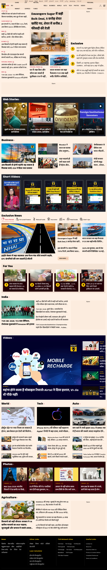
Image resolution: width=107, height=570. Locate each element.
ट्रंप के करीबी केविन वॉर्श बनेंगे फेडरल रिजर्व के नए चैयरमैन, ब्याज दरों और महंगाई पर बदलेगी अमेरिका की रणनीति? (23, 447)
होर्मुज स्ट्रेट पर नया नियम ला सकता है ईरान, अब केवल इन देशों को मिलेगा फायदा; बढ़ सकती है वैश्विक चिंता (16, 429)
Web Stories (11, 99)
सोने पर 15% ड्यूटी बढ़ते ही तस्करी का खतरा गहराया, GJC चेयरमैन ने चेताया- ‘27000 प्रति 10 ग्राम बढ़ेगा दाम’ (91, 72)
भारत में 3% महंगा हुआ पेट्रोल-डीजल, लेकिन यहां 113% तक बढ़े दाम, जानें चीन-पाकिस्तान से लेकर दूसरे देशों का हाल (91, 49)
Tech (70, 6)
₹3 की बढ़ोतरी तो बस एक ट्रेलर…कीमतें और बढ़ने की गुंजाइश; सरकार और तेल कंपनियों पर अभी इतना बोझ (90, 57)
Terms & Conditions (91, 558)
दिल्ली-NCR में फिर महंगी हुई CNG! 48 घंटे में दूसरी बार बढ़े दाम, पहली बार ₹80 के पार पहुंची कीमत (94, 447)
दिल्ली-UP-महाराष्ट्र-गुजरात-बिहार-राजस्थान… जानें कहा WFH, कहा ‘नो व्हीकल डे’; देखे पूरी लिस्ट (91, 64)
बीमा (13, 547)
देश (11, 549)
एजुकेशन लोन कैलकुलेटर (37, 564)
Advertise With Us (91, 550)
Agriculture (8, 497)
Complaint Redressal (92, 556)
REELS (45, 6)
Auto (65, 6)
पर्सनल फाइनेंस (20, 544)
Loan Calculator (36, 551)
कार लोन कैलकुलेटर (35, 561)
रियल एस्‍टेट (4, 549)
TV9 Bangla (61, 550)
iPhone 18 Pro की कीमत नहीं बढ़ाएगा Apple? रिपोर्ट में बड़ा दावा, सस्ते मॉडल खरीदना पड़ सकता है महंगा (52, 429)
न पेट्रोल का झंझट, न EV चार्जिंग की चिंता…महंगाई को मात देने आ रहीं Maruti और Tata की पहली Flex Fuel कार (94, 438)
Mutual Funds (102, 343)
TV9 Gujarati (61, 547)
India (2, 32)
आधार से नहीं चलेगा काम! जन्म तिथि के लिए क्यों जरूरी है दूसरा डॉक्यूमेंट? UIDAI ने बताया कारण (65, 488)
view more (62, 258)
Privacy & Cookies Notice (93, 553)
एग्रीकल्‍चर (4, 552)
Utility (3, 11)
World (59, 6)
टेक (20, 549)
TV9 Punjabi (69, 553)
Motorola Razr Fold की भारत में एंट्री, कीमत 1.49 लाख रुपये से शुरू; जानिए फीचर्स (59, 438)
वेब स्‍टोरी (32, 547)
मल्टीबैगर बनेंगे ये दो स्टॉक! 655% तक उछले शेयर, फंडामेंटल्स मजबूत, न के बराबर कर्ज (103, 364)
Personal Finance (6, 62)
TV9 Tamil (69, 550)
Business (52, 6)
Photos (76, 6)
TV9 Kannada (71, 547)
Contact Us (89, 544)
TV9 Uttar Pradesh (63, 556)
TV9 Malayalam (78, 550)
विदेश (15, 549)
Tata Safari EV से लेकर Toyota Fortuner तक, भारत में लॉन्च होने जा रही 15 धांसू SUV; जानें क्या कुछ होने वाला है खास (94, 455)
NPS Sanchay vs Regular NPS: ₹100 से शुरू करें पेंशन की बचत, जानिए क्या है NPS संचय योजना (103, 394)
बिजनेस (3, 544)
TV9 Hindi (60, 544)
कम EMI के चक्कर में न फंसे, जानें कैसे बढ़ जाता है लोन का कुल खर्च (91, 488)
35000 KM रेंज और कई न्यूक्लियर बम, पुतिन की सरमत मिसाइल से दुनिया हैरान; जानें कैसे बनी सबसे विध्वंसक (23, 455)
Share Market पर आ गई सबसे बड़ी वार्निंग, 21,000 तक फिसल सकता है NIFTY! (103, 379)
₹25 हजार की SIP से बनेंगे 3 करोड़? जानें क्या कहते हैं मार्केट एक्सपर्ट (103, 349)
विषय (37, 544)
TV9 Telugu (68, 544)
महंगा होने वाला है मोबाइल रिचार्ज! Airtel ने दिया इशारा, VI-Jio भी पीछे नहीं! (40, 392)
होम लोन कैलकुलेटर (35, 555)
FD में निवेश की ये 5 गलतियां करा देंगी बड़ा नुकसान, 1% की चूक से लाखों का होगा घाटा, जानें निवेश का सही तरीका (40, 488)
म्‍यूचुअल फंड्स (5, 547)
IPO (12, 6)
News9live (61, 553)
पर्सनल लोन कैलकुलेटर (36, 558)
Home (7, 6)
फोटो (42, 544)
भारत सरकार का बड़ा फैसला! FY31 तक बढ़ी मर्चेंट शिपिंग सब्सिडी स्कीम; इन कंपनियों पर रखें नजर (59, 73)
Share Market (5, 21)
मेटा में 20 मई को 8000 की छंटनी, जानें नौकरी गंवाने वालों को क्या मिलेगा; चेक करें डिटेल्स (59, 455)
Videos (83, 6)
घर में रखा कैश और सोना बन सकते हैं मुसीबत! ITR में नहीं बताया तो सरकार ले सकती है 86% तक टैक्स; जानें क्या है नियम (38, 73)
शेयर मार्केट (11, 544)
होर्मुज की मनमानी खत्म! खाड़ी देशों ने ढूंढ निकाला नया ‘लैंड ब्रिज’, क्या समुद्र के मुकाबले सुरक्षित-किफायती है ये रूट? (22, 438)
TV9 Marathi (77, 544)
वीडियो (48, 544)
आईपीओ (19, 547)
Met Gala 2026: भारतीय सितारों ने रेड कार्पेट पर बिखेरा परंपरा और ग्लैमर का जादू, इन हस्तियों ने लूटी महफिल (15, 488)
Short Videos (11, 177)
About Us (88, 547)
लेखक (31, 544)
